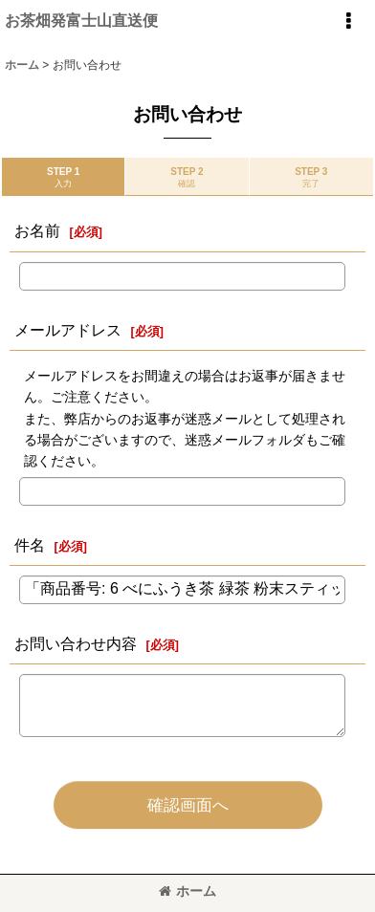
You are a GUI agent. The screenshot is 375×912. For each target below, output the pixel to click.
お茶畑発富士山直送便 (81, 20)
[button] (348, 21)
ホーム (187, 891)
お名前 (37, 230)
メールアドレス (67, 329)
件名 (29, 545)
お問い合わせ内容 (75, 643)
